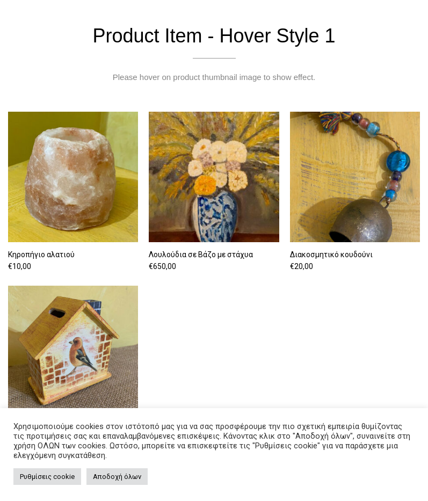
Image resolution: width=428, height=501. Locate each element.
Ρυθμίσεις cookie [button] (47, 477)
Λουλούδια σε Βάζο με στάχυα (201, 254)
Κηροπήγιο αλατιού (41, 254)
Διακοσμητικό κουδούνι (331, 254)
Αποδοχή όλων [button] (117, 477)
